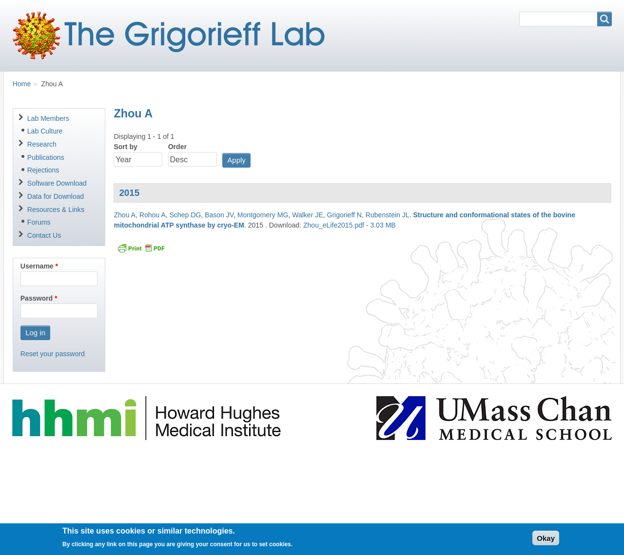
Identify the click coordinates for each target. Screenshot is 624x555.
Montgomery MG (263, 215)
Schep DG (185, 215)
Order (177, 147)
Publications (45, 157)
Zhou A (125, 215)
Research (42, 144)
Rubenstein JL (388, 215)
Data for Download (55, 196)
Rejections (43, 170)
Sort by (125, 147)
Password (36, 298)
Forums (39, 222)
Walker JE (307, 215)
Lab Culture (45, 131)
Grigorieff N (344, 215)
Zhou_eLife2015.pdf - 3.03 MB (349, 225)
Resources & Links (55, 209)
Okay (546, 541)
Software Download (57, 183)
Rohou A (152, 215)
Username (37, 266)
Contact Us (44, 235)
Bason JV (219, 215)
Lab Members (48, 118)
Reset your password (52, 354)
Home (22, 84)
